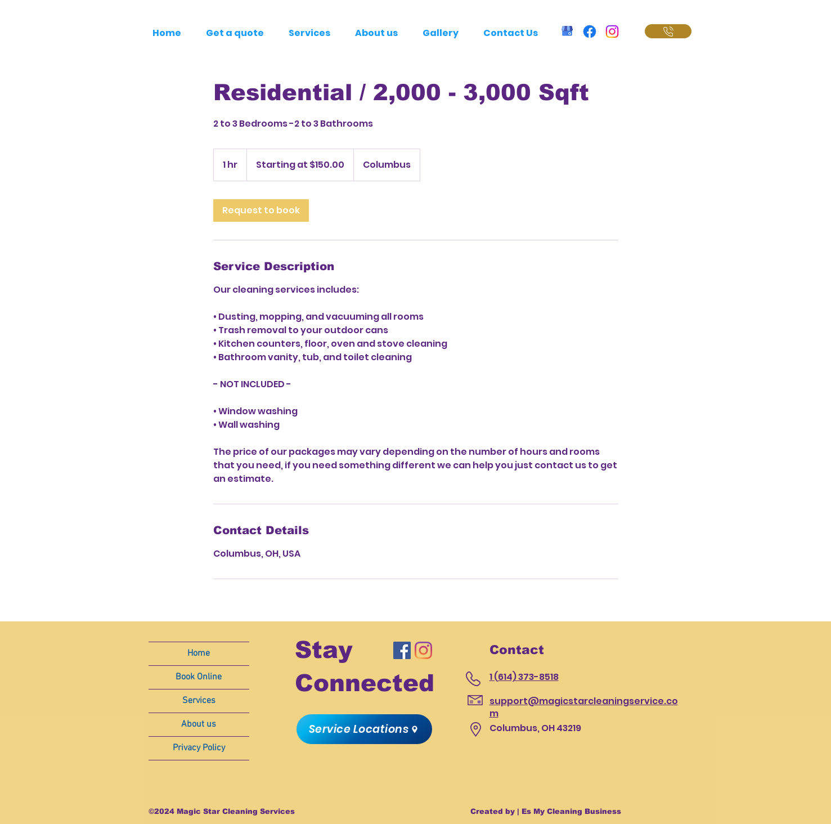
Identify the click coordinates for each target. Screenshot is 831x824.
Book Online (199, 677)
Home (198, 653)
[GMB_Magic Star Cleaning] (567, 31)
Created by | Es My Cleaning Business (545, 811)
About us (198, 724)
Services (198, 700)
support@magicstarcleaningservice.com (583, 707)
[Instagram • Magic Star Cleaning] (612, 31)
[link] (261, 210)
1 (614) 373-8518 (524, 676)
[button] (364, 729)
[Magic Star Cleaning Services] (402, 650)
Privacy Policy (199, 748)
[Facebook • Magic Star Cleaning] (589, 31)
